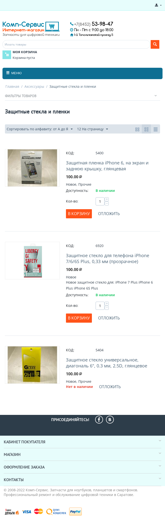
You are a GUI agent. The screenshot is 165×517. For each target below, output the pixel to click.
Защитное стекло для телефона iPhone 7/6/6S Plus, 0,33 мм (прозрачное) (107, 258)
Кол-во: (72, 201)
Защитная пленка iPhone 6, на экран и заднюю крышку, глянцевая (107, 166)
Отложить (109, 213)
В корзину (79, 213)
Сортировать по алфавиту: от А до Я (40, 129)
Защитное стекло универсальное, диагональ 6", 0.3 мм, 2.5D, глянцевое (106, 363)
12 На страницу (92, 129)
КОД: (70, 153)
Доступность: (77, 190)
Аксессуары (34, 86)
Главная (12, 86)
